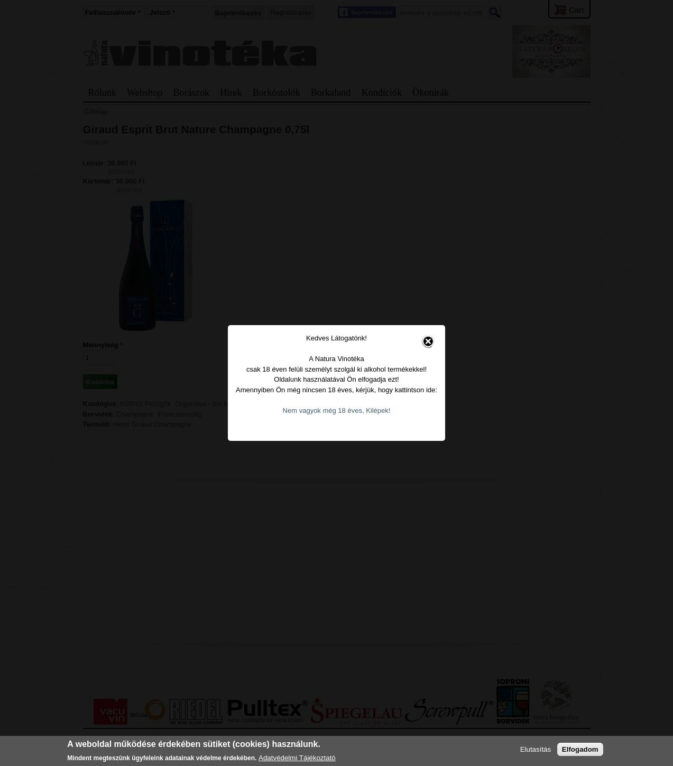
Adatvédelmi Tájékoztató (297, 758)
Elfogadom (580, 749)
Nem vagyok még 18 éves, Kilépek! (337, 399)
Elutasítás (535, 749)
